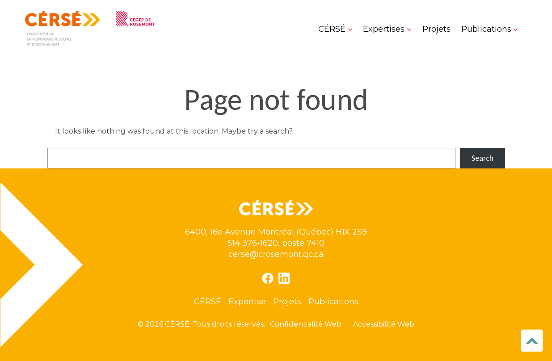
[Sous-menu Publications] (489, 29)
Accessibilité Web (383, 324)
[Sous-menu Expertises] (387, 29)
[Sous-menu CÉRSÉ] (335, 29)
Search (482, 158)
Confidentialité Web (305, 324)
